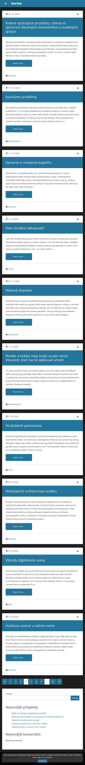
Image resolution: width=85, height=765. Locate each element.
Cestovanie (13, 335)
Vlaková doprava (19, 291)
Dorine (16, 3)
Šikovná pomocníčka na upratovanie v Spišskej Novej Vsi (38, 719)
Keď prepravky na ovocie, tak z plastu (29, 729)
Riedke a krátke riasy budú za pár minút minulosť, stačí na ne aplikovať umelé (37, 359)
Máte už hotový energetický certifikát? (29, 715)
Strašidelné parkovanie (24, 427)
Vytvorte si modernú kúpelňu (28, 163)
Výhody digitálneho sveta (25, 562)
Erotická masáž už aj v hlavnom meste (29, 726)
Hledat (9, 696)
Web (10, 606)
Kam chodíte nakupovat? (25, 229)
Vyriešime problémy (21, 97)
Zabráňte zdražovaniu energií (25, 722)
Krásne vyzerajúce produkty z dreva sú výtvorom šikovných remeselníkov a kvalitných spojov (42, 27)
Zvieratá (12, 75)
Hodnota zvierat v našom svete (30, 628)
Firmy (11, 270)
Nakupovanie (14, 141)
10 (53, 684)
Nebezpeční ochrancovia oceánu (31, 493)
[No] (82, 758)
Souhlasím (42, 761)
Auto (10, 471)
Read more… (17, 63)
